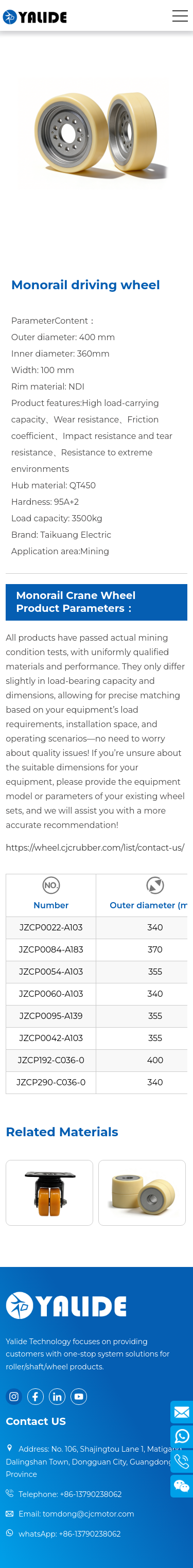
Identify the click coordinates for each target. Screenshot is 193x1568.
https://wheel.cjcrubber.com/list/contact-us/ (95, 848)
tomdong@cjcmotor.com (88, 1514)
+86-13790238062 (90, 1494)
